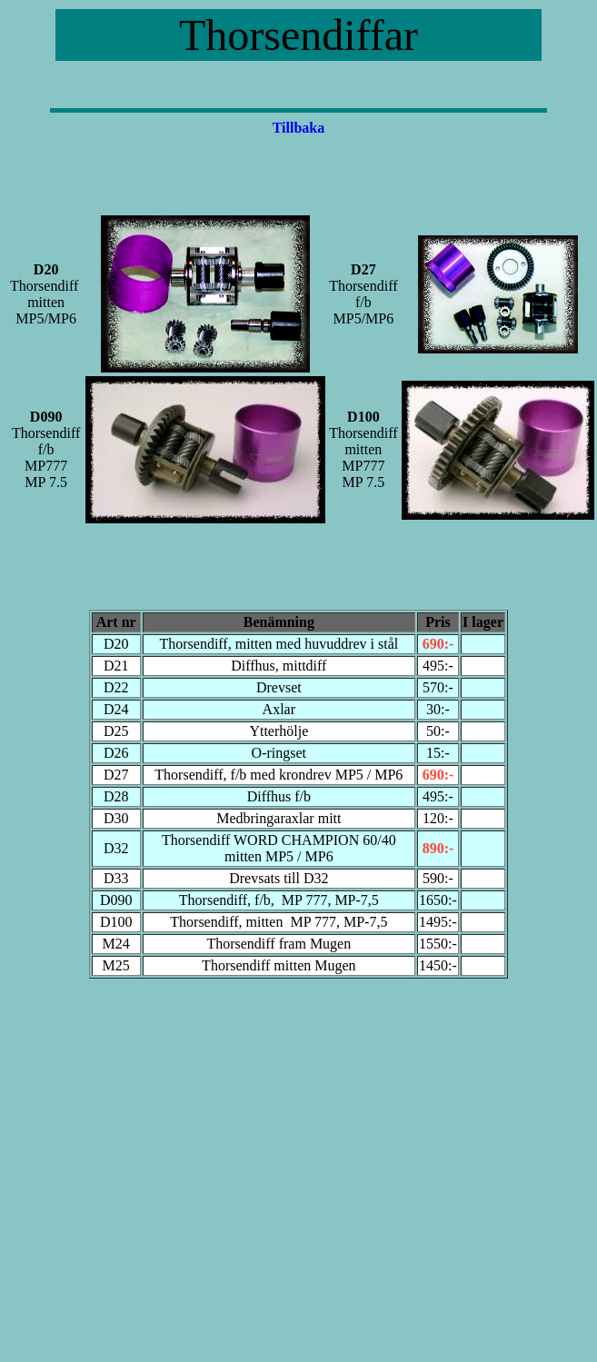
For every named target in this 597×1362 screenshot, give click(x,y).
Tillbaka (299, 127)
